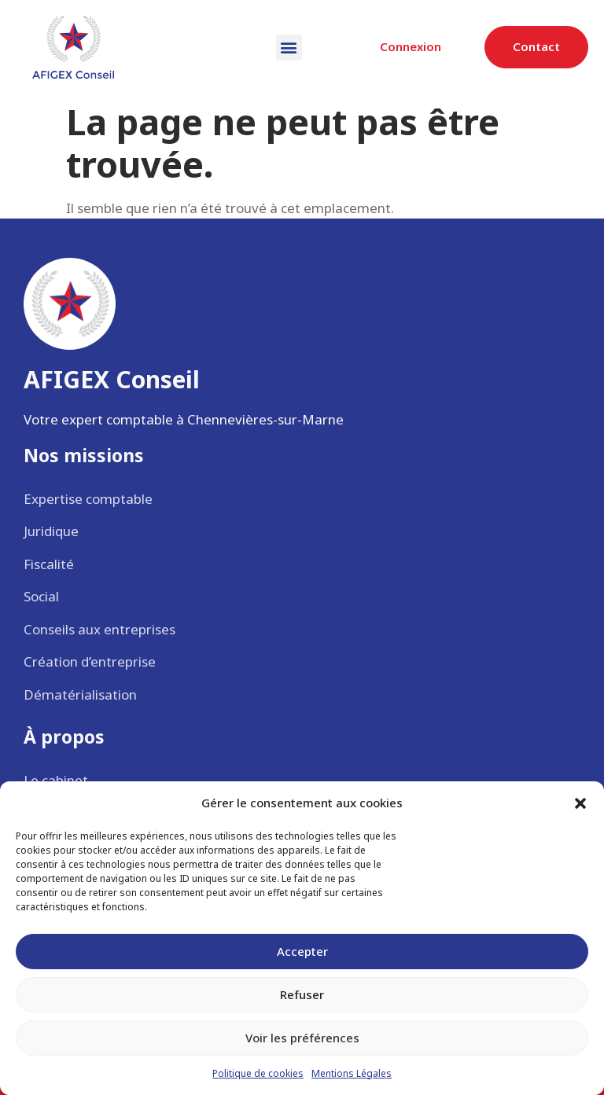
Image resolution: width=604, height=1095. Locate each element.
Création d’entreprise (90, 661)
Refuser (302, 994)
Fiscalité (49, 564)
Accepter (302, 951)
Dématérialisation (80, 694)
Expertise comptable (88, 499)
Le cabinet (56, 780)
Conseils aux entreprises (99, 629)
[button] (580, 803)
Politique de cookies (258, 1073)
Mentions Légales (351, 1073)
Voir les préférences (302, 1037)
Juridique (51, 531)
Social (41, 596)
